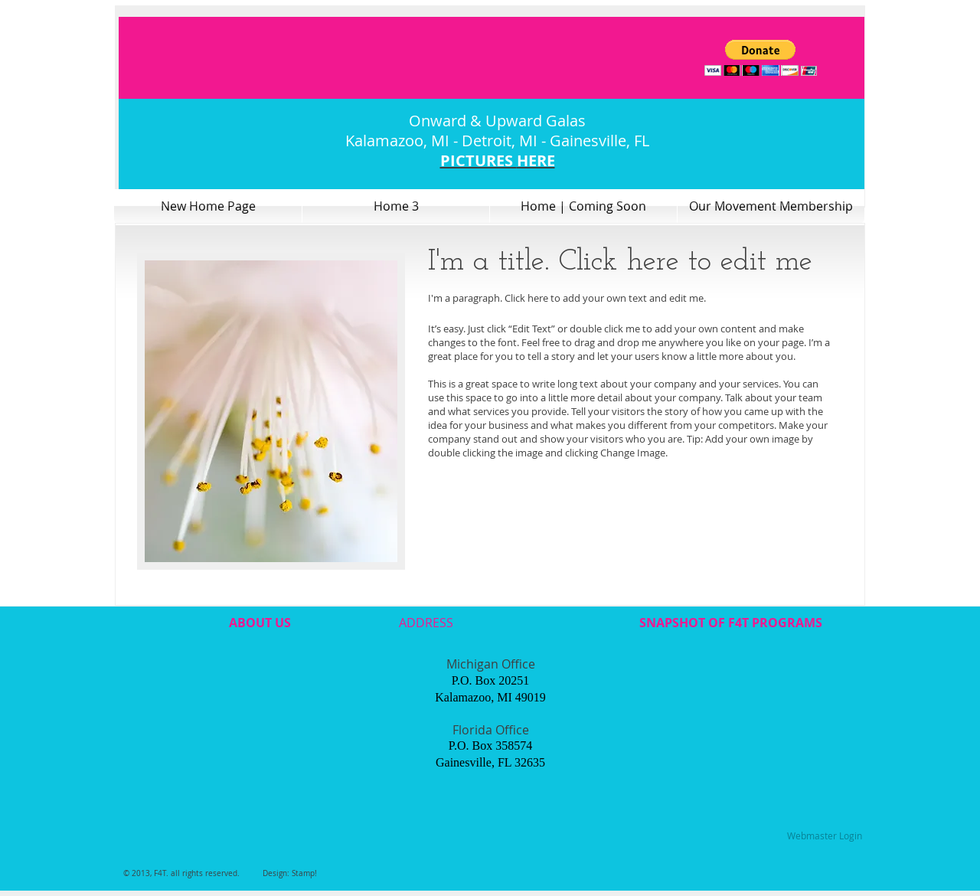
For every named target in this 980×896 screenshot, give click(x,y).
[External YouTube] (258, 725)
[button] (760, 58)
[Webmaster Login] (824, 836)
